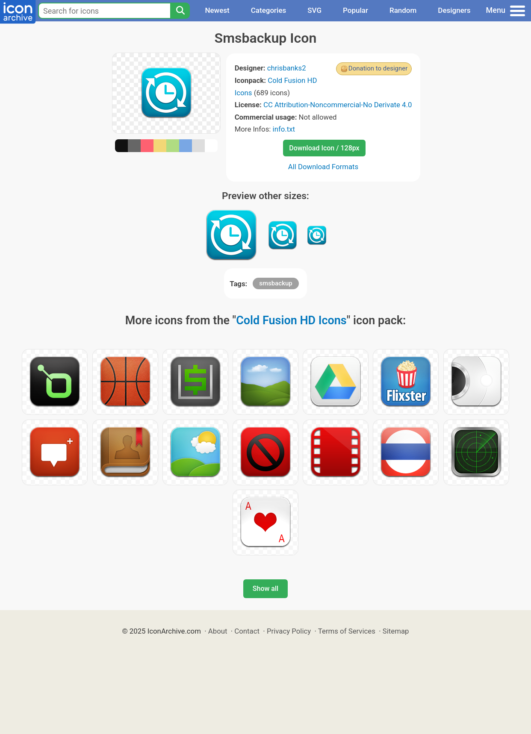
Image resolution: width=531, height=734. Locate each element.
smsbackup (275, 283)
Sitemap (396, 631)
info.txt (284, 129)
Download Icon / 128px (324, 148)
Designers (454, 10)
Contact (247, 631)
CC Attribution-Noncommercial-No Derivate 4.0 (337, 104)
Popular (355, 10)
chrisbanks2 (286, 68)
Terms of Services (346, 631)
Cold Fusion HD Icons (291, 320)
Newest (217, 10)
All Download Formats (323, 166)
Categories (268, 10)
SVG (314, 10)
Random (402, 10)
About (217, 631)
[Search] (180, 11)
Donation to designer (378, 68)
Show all (265, 588)
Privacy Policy (289, 631)
